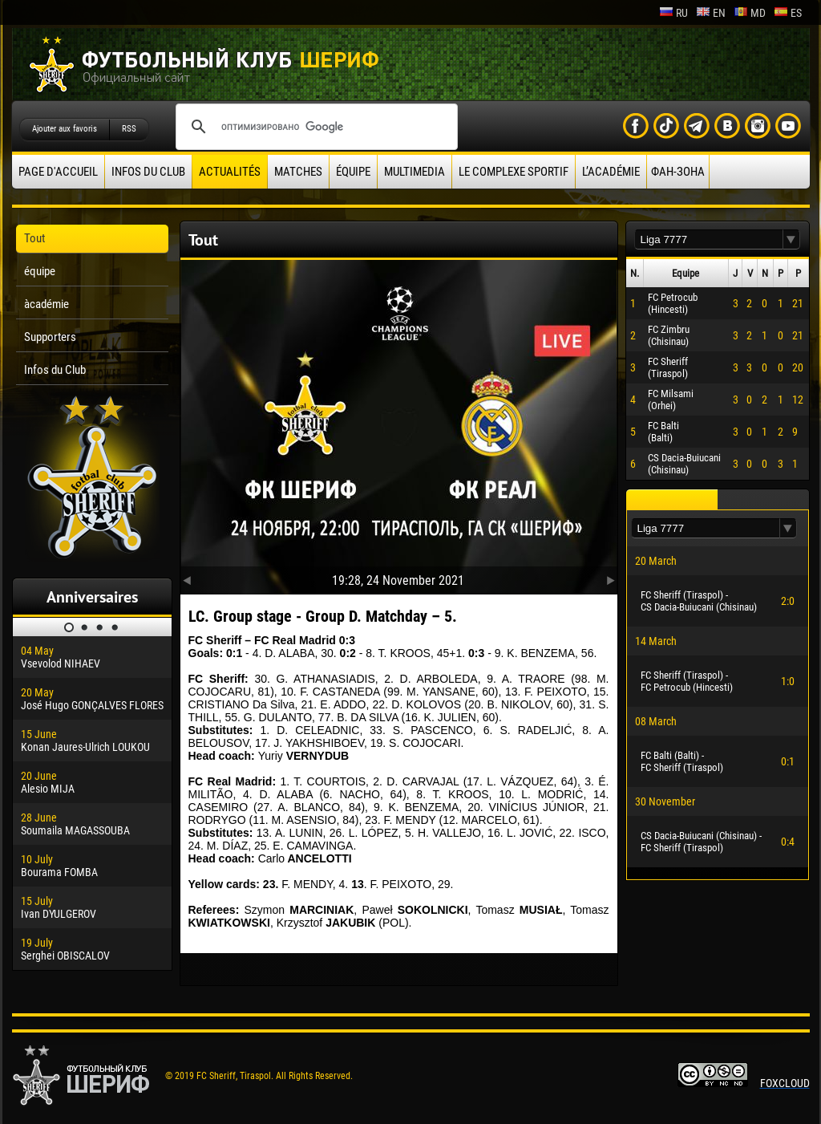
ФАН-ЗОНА (678, 171)
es (788, 12)
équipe (353, 171)
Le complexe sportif (513, 171)
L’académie (611, 171)
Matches (298, 171)
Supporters (50, 337)
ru (673, 12)
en (711, 12)
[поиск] (314, 126)
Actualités (230, 171)
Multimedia (414, 171)
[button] (791, 239)
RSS (129, 129)
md (750, 12)
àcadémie (46, 304)
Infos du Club (148, 171)
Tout (34, 238)
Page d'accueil (58, 171)
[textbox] (708, 239)
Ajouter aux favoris (64, 129)
